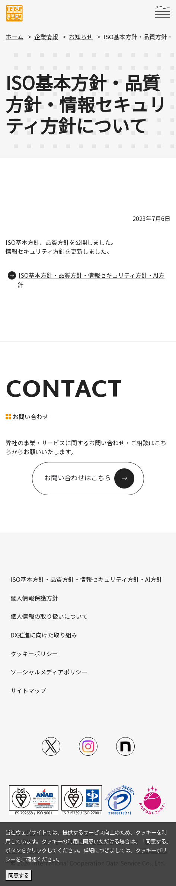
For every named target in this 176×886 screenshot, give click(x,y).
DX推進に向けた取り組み (43, 634)
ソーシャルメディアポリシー (48, 671)
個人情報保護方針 (34, 597)
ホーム (14, 36)
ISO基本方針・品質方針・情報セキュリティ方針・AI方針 (86, 579)
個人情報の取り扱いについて (49, 616)
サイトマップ (28, 690)
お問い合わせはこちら (77, 478)
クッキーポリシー (34, 653)
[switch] (162, 14)
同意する (18, 875)
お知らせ (81, 36)
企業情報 (46, 36)
